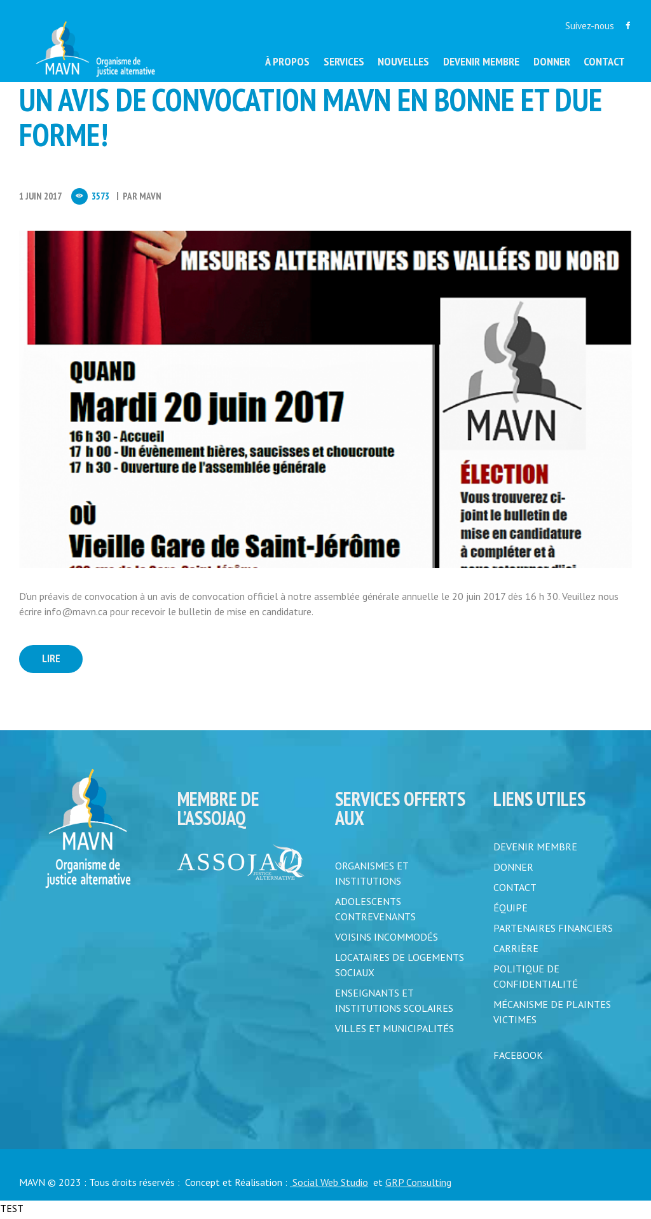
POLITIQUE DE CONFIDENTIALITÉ (535, 979)
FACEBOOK (518, 1058)
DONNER (513, 870)
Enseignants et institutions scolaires (394, 1004)
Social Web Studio (329, 1185)
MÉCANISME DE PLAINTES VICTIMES (552, 1015)
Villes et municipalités (394, 1031)
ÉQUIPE (510, 910)
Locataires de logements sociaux (399, 968)
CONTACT (515, 890)
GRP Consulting (418, 1185)
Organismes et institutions (371, 876)
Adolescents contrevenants (375, 912)
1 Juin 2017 (40, 196)
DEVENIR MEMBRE (535, 849)
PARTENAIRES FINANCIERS (553, 931)
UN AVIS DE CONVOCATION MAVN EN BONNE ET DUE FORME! (310, 117)
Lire (57, 660)
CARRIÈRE (515, 951)
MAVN (150, 196)
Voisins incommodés (386, 940)
